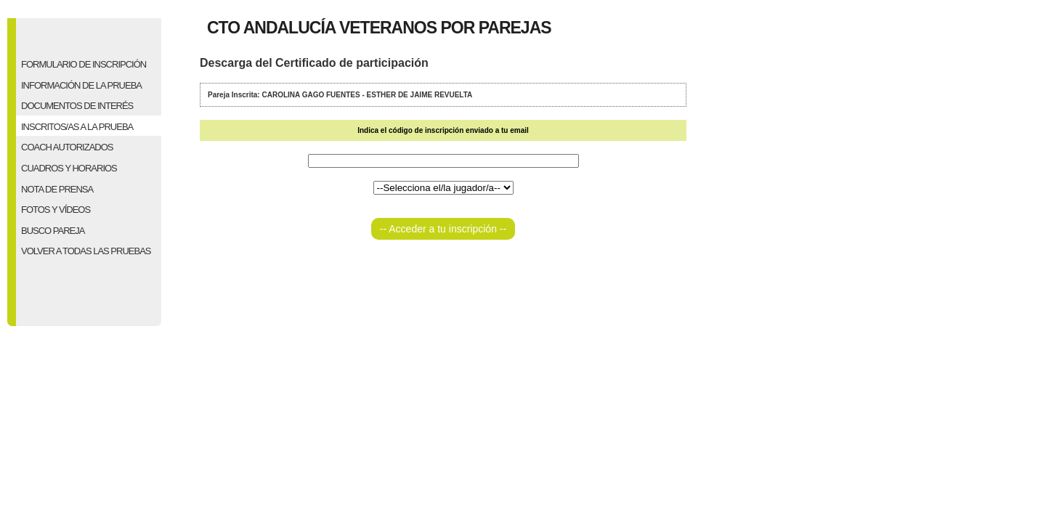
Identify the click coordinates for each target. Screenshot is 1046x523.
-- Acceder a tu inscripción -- (443, 229)
